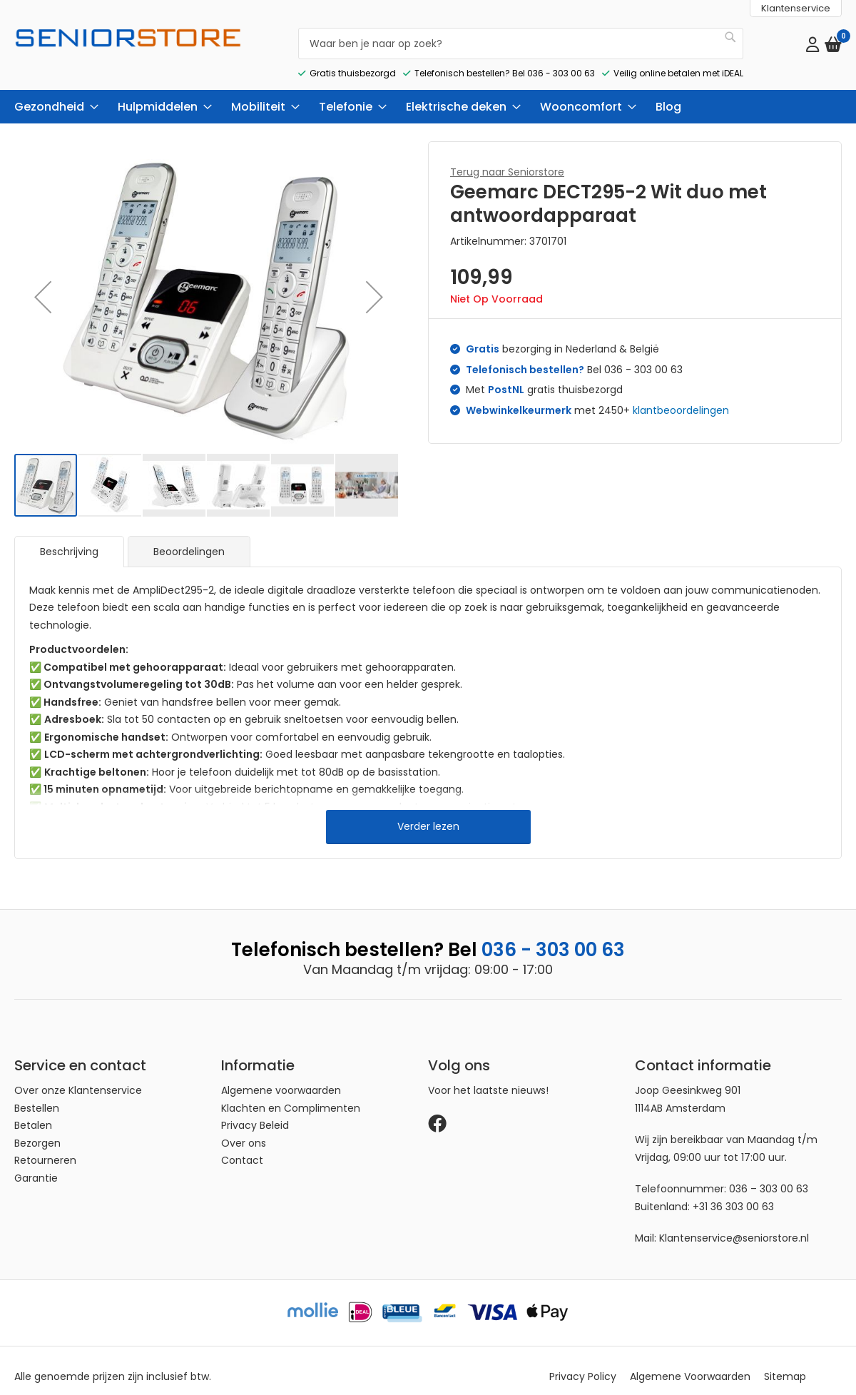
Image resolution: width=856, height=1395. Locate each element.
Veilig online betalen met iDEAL (678, 61)
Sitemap (785, 1365)
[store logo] (128, 49)
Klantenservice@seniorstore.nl (734, 1226)
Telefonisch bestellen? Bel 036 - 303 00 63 (504, 61)
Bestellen (36, 1096)
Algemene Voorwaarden (690, 1365)
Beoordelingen (189, 539)
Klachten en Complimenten (290, 1096)
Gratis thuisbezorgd (353, 61)
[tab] (69, 539)
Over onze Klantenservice (78, 1079)
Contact (242, 1149)
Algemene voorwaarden (281, 1079)
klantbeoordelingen (681, 398)
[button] (42, 284)
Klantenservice (795, 8)
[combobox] (520, 37)
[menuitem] (52, 94)
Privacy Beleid (255, 1114)
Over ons (243, 1131)
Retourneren (45, 1149)
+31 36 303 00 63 (733, 1194)
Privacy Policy (582, 1365)
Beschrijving (69, 539)
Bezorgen (37, 1131)
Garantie (36, 1166)
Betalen (33, 1114)
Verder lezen (428, 814)
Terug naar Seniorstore (507, 160)
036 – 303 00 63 (768, 1177)
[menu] (428, 94)
